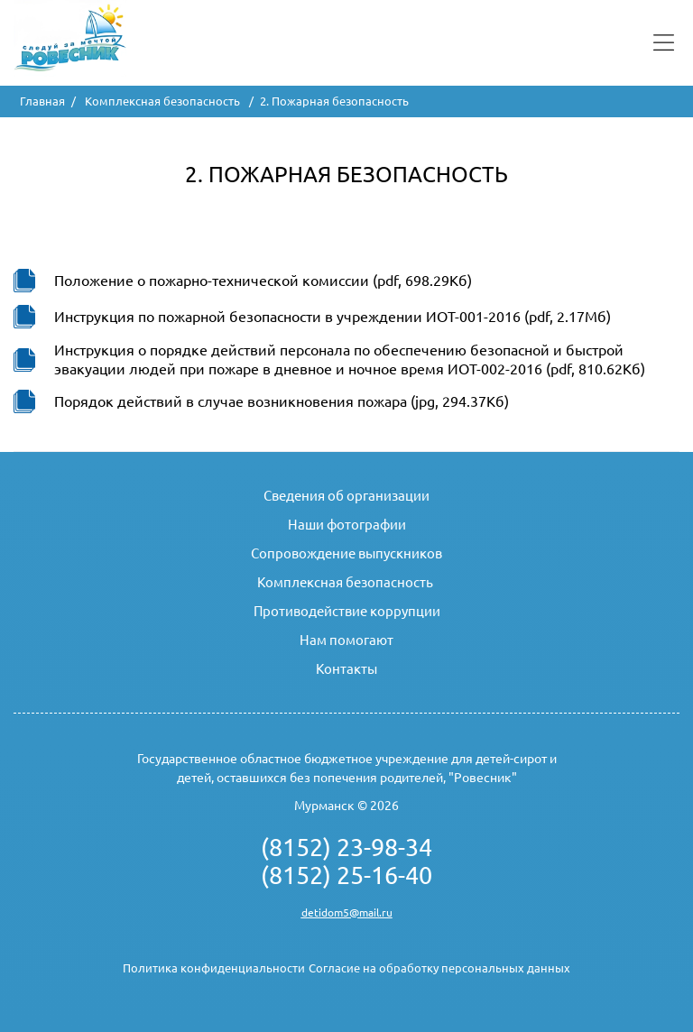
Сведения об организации (346, 495)
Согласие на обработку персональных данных (439, 968)
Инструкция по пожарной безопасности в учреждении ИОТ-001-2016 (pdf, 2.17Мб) (332, 317)
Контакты (346, 669)
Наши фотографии (347, 524)
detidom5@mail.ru (347, 912)
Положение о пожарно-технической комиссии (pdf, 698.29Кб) (263, 280)
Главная (42, 101)
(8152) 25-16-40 (346, 875)
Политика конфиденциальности (214, 968)
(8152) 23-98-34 (346, 847)
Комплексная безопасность (164, 101)
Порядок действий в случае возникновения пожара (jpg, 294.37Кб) (281, 401)
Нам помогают (346, 640)
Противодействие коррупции (347, 611)
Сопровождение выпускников (346, 553)
